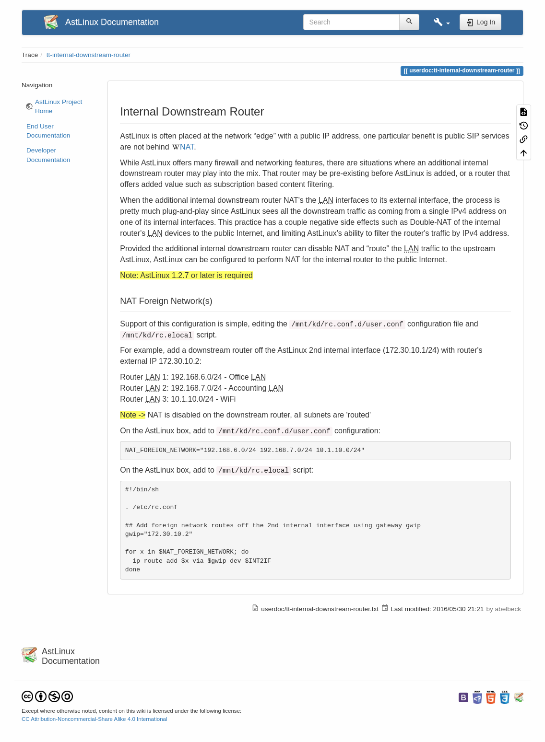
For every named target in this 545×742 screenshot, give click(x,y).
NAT (187, 147)
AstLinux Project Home (58, 106)
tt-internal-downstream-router (88, 54)
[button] (442, 22)
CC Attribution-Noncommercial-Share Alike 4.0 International (94, 719)
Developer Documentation (48, 155)
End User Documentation (48, 131)
